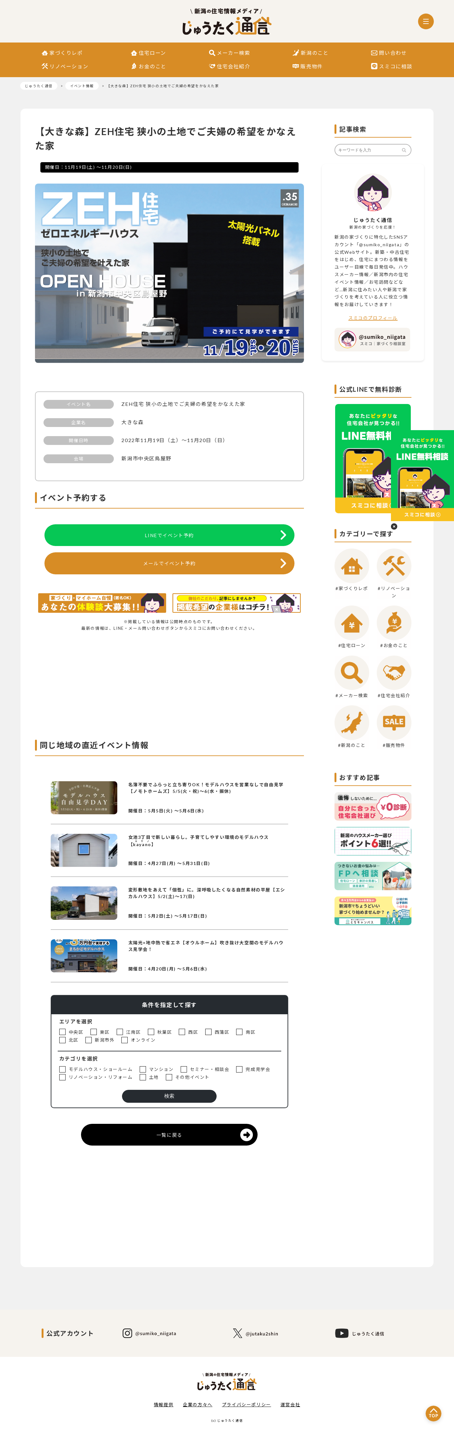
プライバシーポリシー (246, 1404)
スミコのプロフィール (373, 318)
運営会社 (290, 1404)
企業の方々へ (197, 1404)
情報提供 (163, 1404)
